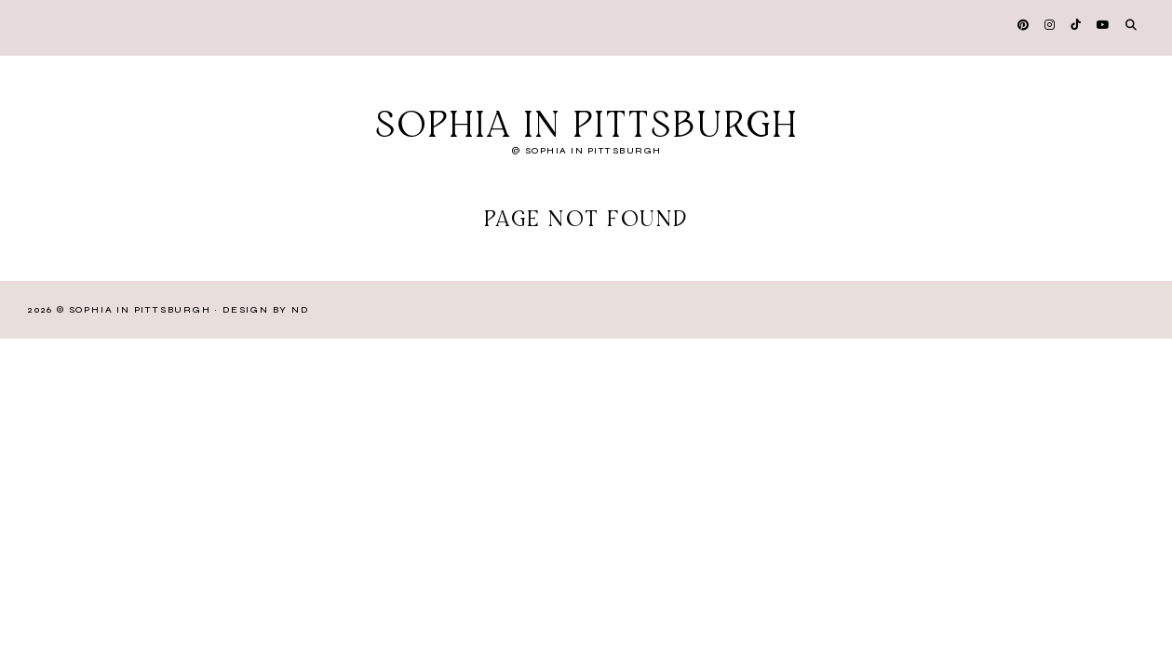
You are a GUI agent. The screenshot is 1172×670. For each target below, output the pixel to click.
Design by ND (265, 309)
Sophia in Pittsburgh (586, 126)
